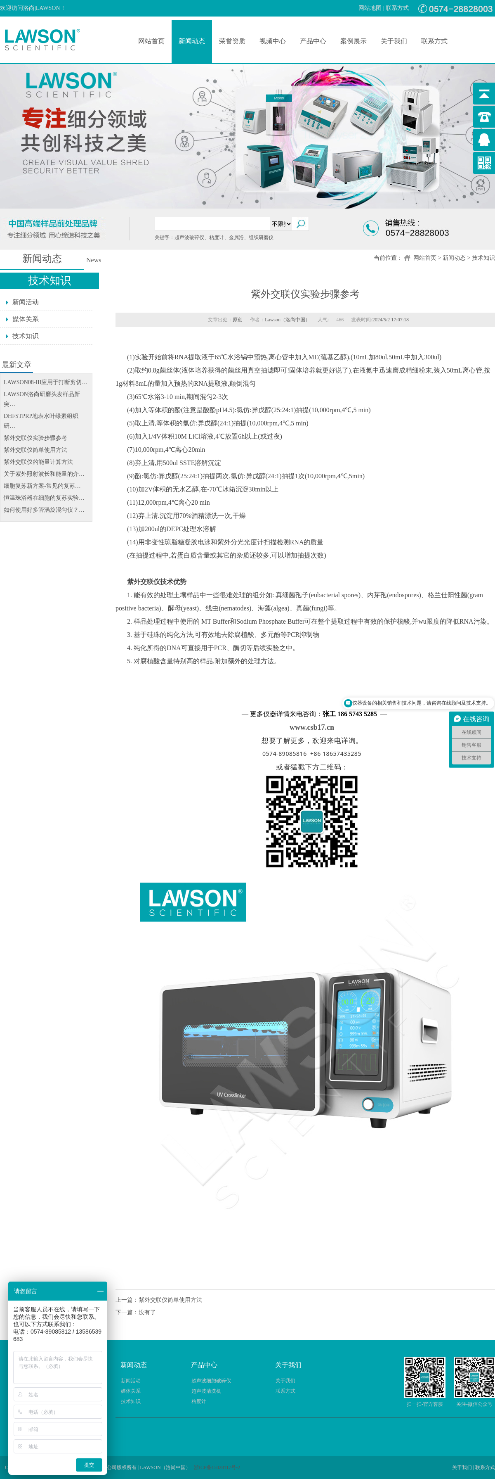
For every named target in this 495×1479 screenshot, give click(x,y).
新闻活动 (25, 302)
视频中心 (272, 41)
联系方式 (397, 8)
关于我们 (394, 41)
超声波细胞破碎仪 (211, 1381)
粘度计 (198, 1401)
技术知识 (483, 258)
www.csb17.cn (312, 727)
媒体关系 (25, 319)
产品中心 (313, 41)
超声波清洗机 (206, 1391)
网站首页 (151, 41)
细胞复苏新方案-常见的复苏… (42, 486)
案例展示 (353, 41)
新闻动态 (192, 41)
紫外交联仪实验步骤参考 (35, 438)
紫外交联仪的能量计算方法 (38, 462)
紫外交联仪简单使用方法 (35, 450)
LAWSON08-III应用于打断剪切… (45, 382)
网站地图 (370, 8)
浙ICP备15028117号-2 (217, 1467)
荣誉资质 (232, 41)
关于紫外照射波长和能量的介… (44, 474)
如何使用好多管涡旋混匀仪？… (44, 510)
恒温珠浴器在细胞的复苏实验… (44, 498)
